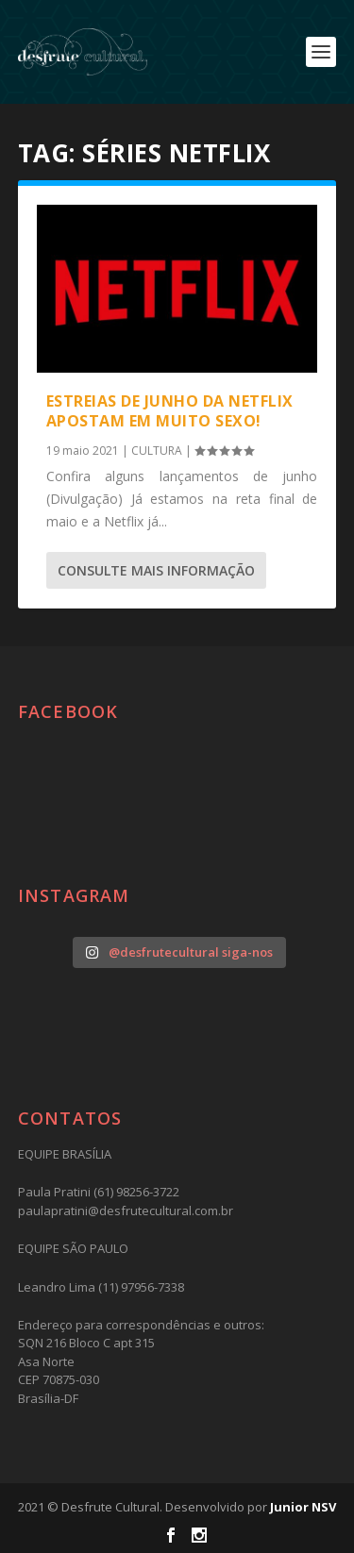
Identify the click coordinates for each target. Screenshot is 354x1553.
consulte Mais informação (156, 570)
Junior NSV (303, 1506)
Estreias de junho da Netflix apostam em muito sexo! (170, 411)
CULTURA (156, 451)
